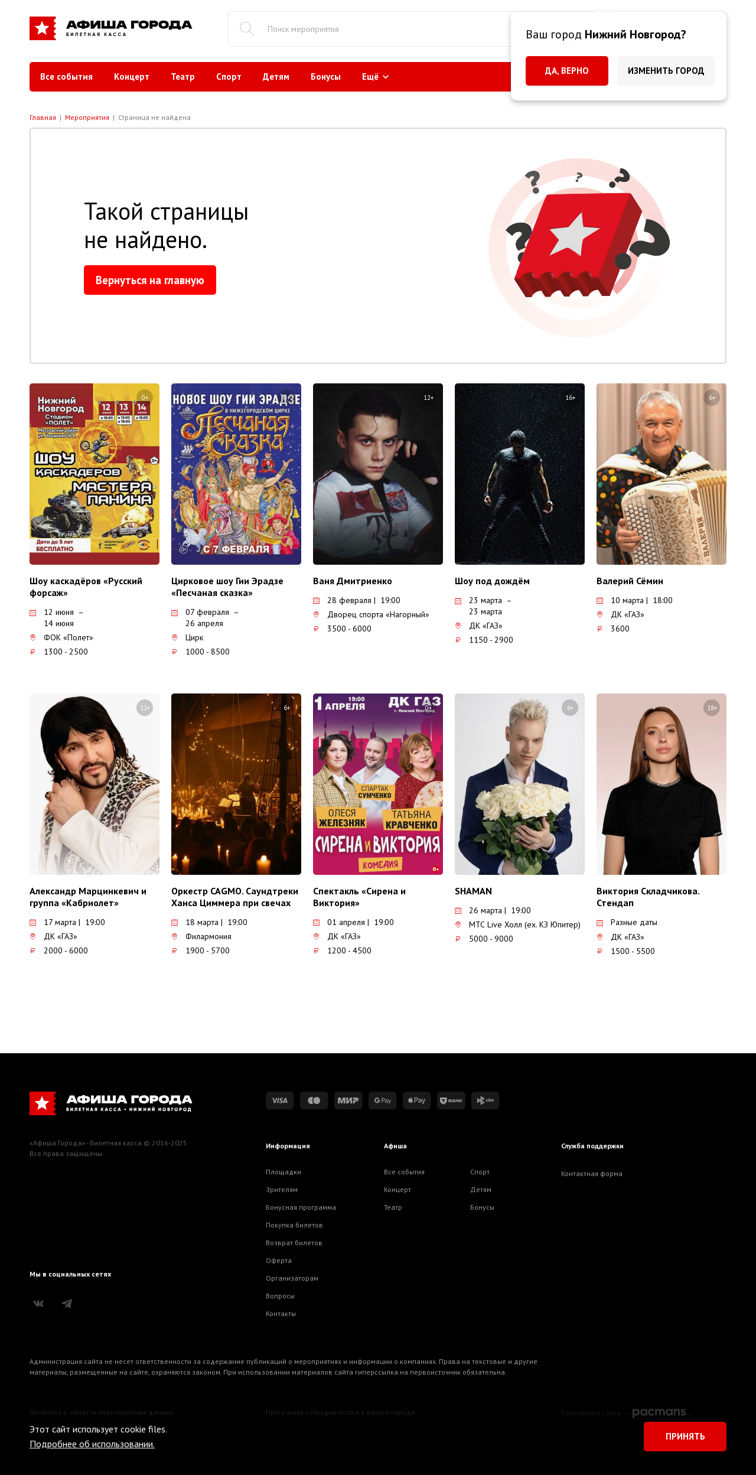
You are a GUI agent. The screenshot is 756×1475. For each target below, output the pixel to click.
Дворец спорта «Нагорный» (371, 614)
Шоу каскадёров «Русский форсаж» (86, 586)
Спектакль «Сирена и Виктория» (359, 897)
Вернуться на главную (150, 280)
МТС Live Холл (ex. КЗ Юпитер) (518, 924)
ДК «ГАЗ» (479, 625)
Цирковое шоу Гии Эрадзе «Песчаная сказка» (227, 586)
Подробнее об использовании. (92, 1444)
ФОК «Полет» (61, 637)
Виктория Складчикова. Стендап (648, 897)
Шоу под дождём (492, 581)
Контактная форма (592, 1173)
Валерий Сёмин (630, 581)
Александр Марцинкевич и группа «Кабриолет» (88, 897)
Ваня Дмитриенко (352, 581)
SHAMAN (473, 891)
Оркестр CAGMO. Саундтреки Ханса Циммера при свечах (234, 897)
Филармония (201, 936)
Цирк (187, 637)
